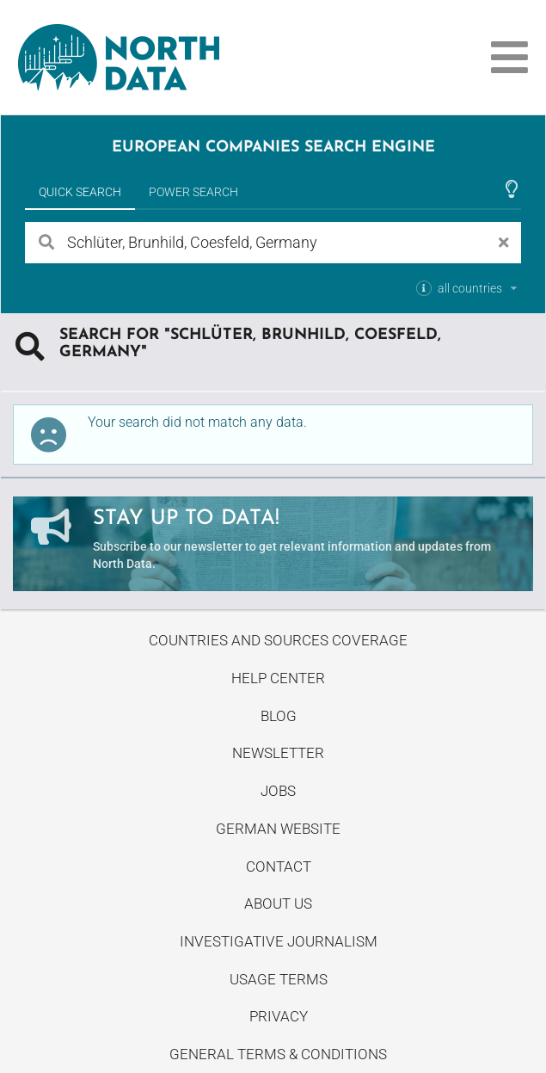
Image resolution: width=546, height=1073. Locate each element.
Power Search (193, 192)
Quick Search (80, 192)
